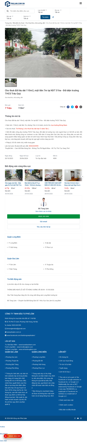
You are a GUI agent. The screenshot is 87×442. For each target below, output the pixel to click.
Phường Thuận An (11, 361)
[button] (80, 53)
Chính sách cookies (65, 405)
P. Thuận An (49, 265)
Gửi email (43, 222)
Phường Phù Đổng (11, 368)
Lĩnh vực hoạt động (65, 361)
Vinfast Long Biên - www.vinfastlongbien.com (21, 349)
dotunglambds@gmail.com (16, 329)
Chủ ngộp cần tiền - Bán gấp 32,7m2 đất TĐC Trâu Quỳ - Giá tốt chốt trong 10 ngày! (14, 184)
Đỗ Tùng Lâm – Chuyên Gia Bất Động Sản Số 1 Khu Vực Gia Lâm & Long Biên (34, 301)
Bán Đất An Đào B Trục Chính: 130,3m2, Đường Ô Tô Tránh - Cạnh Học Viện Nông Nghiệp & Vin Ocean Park (33, 184)
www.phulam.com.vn (14, 332)
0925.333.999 (16, 325)
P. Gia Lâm (12, 265)
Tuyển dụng (62, 368)
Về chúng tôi (63, 357)
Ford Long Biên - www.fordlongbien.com (19, 347)
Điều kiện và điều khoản (67, 410)
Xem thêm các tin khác (43, 211)
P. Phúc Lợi (49, 247)
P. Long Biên (13, 243)
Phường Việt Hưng (38, 364)
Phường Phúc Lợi (38, 368)
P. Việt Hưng (13, 247)
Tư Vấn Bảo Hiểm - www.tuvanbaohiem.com (20, 345)
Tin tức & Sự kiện (64, 364)
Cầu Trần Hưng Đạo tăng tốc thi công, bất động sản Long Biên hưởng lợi (32, 295)
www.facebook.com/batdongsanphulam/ (21, 335)
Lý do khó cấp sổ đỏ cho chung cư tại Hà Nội (22, 284)
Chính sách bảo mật (65, 400)
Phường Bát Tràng (11, 364)
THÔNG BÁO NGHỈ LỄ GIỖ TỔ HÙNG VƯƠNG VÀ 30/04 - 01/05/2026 (30, 290)
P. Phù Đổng (49, 269)
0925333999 (33, 146)
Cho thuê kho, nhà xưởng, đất (14, 97)
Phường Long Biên (38, 357)
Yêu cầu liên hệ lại (43, 227)
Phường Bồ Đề (37, 361)
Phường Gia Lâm (11, 357)
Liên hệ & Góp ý (64, 372)
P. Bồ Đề (48, 243)
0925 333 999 (43, 216)
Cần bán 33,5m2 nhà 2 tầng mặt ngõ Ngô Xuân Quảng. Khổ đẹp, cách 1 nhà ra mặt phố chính (72, 184)
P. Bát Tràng (13, 269)
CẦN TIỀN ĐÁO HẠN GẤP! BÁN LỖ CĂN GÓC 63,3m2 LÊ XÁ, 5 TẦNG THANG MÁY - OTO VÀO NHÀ (53, 184)
